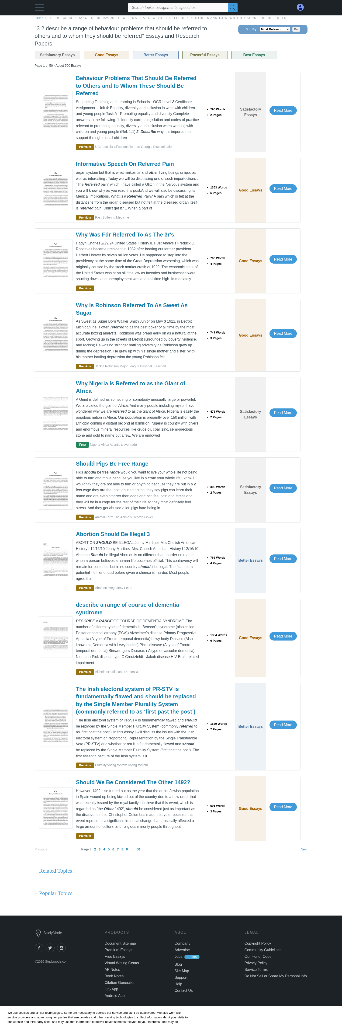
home (39, 18)
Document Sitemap (120, 943)
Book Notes (114, 976)
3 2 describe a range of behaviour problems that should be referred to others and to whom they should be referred (168, 18)
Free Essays (115, 956)
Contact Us (184, 991)
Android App (115, 996)
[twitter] (51, 951)
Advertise (182, 950)
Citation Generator (120, 983)
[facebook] (40, 951)
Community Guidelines (263, 950)
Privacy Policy (256, 963)
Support (181, 977)
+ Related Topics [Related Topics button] (53, 871)
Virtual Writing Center (122, 963)
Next (304, 849)
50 (138, 849)
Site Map (182, 971)
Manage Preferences (262, 976)
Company (182, 943)
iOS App (111, 989)
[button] (39, 9)
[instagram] (62, 951)
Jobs (178, 956)
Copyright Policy (258, 943)
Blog (178, 964)
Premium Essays (118, 950)
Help (178, 984)
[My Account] (302, 7)
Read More (283, 110)
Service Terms (256, 970)
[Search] (233, 7)
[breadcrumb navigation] (171, 18)
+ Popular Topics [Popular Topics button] (54, 893)
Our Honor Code (258, 956)
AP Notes (112, 970)
